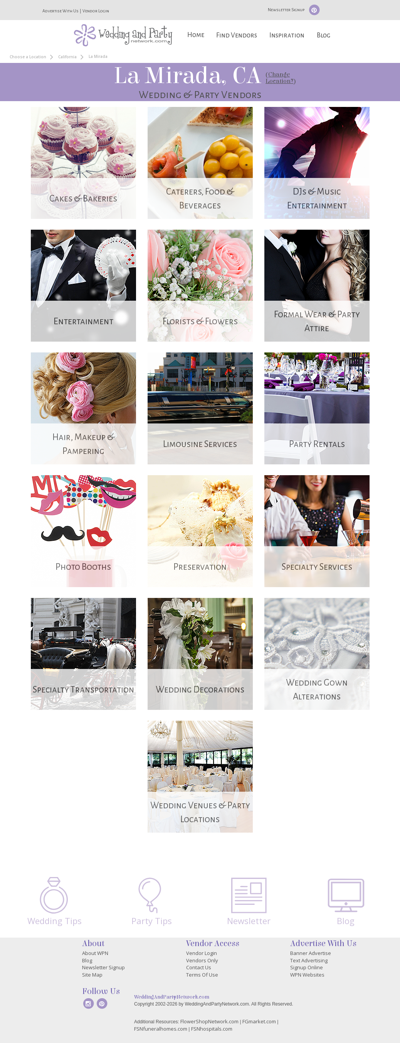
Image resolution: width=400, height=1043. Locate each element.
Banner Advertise (310, 953)
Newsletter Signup (286, 9)
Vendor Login (95, 10)
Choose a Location (28, 56)
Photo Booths (83, 567)
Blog (323, 35)
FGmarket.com (259, 1021)
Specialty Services (317, 567)
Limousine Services (200, 444)
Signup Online (306, 967)
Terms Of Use (202, 974)
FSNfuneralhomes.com (160, 1028)
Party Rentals (317, 444)
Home (195, 35)
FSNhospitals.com (211, 1028)
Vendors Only (202, 960)
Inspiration (286, 35)
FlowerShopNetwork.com (209, 1021)
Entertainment (83, 321)
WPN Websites (307, 974)
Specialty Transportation (83, 689)
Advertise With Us (60, 10)
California (67, 56)
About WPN (95, 953)
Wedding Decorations (200, 689)
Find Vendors (236, 35)
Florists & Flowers (200, 321)
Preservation (200, 567)
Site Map (92, 974)
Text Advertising (309, 960)
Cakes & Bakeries (83, 198)
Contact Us (198, 967)
